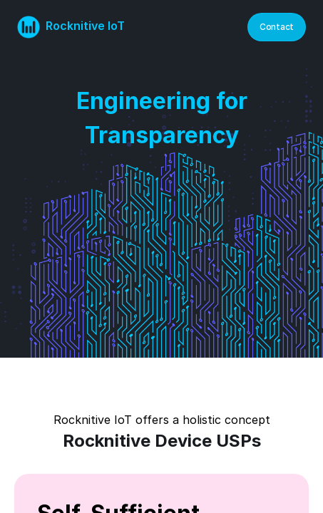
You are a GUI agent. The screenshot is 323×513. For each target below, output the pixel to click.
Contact (277, 26)
